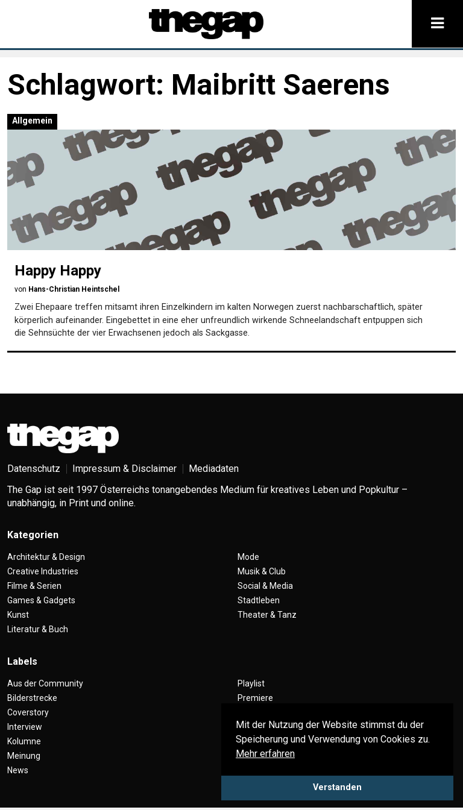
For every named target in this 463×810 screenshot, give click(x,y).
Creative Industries (42, 571)
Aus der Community (45, 683)
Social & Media (265, 586)
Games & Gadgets (41, 600)
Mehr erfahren (265, 753)
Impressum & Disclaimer (124, 468)
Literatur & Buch (37, 629)
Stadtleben (259, 600)
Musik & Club (262, 571)
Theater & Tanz (267, 615)
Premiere (255, 698)
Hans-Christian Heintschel (73, 289)
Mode (248, 557)
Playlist (251, 683)
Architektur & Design (46, 557)
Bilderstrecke (32, 698)
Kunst (18, 615)
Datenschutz (33, 468)
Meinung (23, 756)
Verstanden (337, 787)
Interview (24, 727)
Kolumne (24, 741)
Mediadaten (214, 468)
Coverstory (28, 712)
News (17, 770)
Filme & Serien (34, 586)
